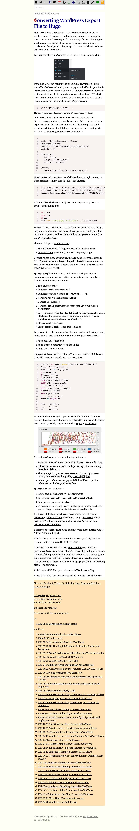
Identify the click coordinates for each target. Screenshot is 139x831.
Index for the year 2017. (45, 608)
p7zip (74, 101)
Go (71, 36)
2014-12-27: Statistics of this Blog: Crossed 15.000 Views (64, 724)
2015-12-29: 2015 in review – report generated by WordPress (67, 748)
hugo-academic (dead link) (51, 341)
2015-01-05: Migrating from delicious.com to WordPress (65, 732)
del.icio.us (39, 517)
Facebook (48, 583)
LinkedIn (69, 583)
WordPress (55, 595)
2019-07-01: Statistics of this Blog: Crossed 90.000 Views (65, 786)
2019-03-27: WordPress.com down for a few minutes (63, 782)
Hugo (58, 32)
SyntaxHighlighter (80, 476)
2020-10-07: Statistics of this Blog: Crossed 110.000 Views (65, 794)
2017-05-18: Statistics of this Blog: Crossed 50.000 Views (65, 766)
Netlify (52, 533)
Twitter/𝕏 (59, 583)
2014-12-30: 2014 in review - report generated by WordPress (67, 728)
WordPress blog (77, 551)
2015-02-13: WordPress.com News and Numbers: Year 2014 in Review (71, 736)
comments (51, 565)
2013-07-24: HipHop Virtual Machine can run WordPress (66, 665)
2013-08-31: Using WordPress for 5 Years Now (60, 673)
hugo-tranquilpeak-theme (51, 348)
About (43, 2)
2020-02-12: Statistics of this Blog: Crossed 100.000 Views (65, 790)
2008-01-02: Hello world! (50, 638)
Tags (36, 599)
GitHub (55, 43)
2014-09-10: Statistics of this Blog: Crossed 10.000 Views (65, 713)
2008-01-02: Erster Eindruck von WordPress (59, 634)
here (83, 32)
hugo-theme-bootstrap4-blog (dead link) (58, 345)
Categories (39, 595)
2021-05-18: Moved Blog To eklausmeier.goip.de (61, 798)
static (42, 599)
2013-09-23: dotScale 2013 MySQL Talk (56, 690)
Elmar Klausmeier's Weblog (52, 248)
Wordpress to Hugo (85, 570)
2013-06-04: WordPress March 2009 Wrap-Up (60, 657)
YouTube (51, 294)
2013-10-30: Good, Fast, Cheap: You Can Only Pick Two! (65, 698)
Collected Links (45, 252)
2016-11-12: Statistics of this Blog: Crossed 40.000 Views (64, 763)
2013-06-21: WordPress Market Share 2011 (58, 661)
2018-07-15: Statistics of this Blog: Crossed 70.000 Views (65, 774)
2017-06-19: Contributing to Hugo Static (57, 624)
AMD (91, 264)
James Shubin (75, 547)
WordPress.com (86, 91)
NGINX (46, 820)
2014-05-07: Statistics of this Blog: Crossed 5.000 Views (64, 709)
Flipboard (85, 583)
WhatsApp (44, 587)
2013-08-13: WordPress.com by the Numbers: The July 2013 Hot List (70, 669)
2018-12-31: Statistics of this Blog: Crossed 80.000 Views (64, 778)
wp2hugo (51, 599)
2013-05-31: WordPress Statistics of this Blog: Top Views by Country (71, 653)
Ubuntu (57, 49)
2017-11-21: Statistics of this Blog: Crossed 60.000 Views (64, 770)
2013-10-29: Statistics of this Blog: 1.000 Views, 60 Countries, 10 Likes (71, 694)
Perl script (88, 517)
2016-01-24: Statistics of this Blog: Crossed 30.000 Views (65, 752)
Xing (77, 583)
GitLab (45, 533)
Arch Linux (44, 49)
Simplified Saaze (90, 816)
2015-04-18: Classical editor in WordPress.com (60, 740)
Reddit (94, 583)
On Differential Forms (49, 469)
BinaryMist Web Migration (88, 576)
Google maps (53, 302)
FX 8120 (38, 268)
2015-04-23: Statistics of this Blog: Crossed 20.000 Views (65, 744)
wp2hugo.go (40, 43)
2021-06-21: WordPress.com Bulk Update (57, 802)
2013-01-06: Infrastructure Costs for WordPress (61, 642)
